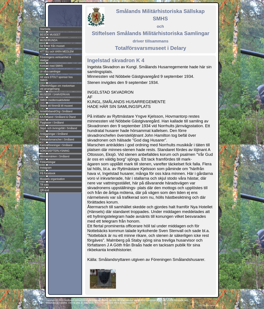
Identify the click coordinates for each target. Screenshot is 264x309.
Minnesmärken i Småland (54, 156)
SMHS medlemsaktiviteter (55, 100)
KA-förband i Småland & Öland (58, 117)
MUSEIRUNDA (49, 40)
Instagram (45, 167)
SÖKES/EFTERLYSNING (54, 150)
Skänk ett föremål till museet (56, 105)
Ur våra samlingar (50, 71)
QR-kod (44, 190)
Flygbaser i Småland (52, 122)
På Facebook (47, 173)
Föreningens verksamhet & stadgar (55, 59)
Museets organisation (52, 179)
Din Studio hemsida (208, 305)
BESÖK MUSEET (50, 34)
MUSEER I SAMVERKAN (55, 94)
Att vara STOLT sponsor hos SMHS (56, 79)
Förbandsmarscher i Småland (57, 139)
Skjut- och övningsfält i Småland (58, 128)
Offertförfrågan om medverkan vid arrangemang (57, 87)
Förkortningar (47, 162)
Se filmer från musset (52, 45)
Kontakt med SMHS (51, 65)
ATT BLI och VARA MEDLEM (57, 51)
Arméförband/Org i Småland (56, 111)
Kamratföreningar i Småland (56, 145)
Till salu (44, 184)
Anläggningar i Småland (54, 133)
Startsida (45, 29)
